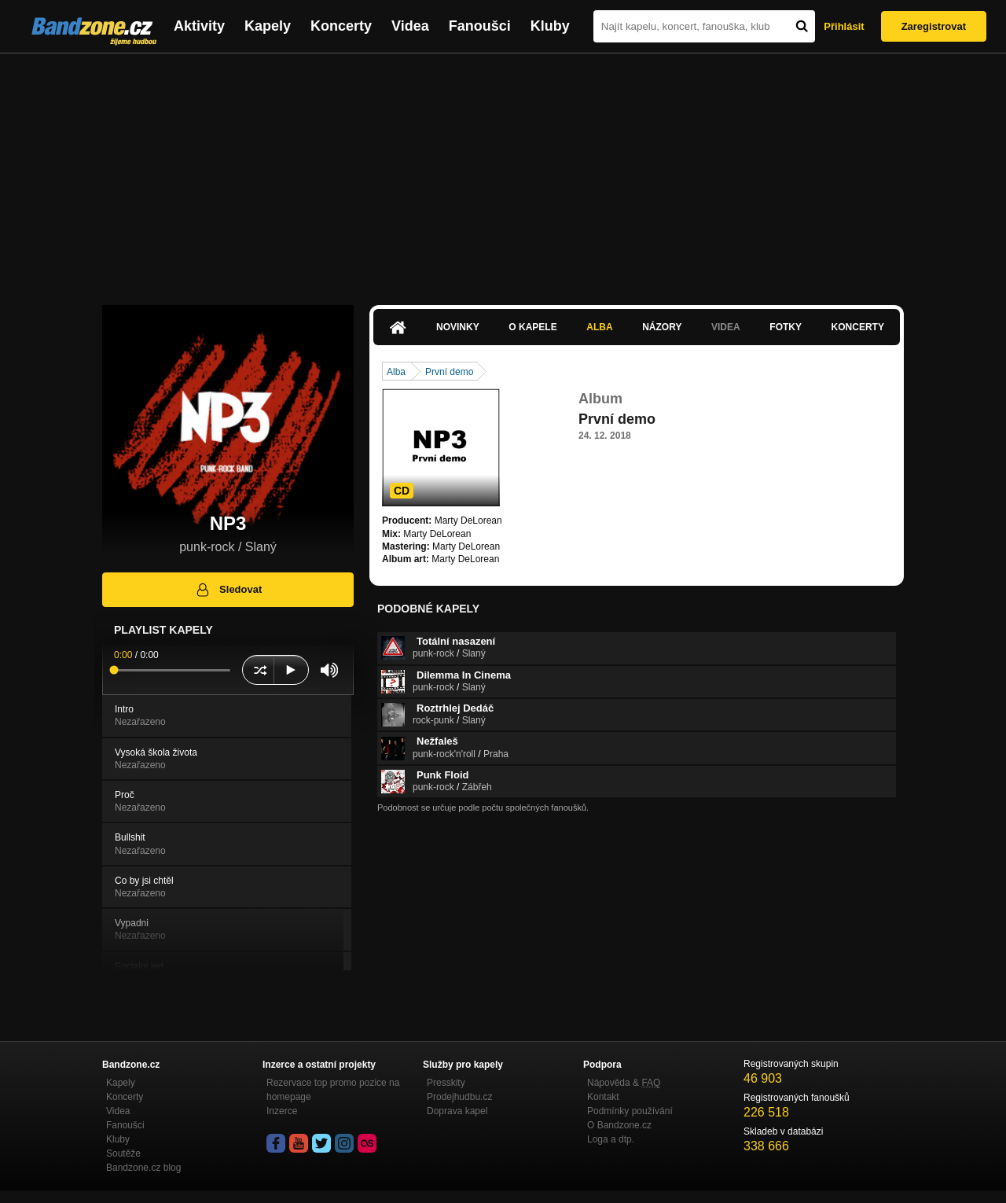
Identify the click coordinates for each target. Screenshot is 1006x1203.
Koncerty (341, 26)
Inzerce (281, 1111)
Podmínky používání (630, 1111)
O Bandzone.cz (619, 1125)
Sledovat (228, 589)
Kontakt (603, 1096)
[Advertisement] (503, 171)
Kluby (550, 26)
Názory (661, 327)
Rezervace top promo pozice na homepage (332, 1089)
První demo (449, 371)
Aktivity (199, 26)
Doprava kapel (457, 1111)
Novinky (457, 327)
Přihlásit (844, 26)
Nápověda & (623, 1082)
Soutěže (123, 1153)
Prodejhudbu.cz (459, 1096)
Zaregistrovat (933, 26)
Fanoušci (480, 26)
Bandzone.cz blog (143, 1167)
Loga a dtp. (610, 1139)
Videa (410, 26)
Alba (599, 327)
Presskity (446, 1082)
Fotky (785, 327)
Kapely (267, 26)
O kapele (532, 327)
